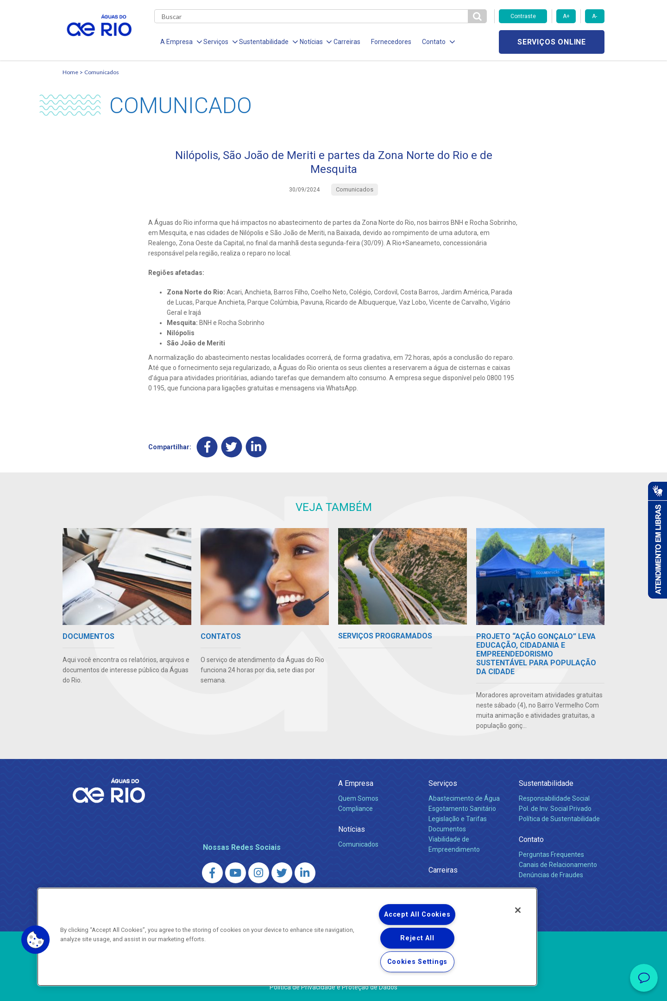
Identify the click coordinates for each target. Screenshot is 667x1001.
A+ (566, 16)
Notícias (351, 829)
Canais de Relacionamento (558, 864)
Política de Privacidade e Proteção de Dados (333, 987)
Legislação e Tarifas (457, 818)
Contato (531, 839)
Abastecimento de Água (464, 798)
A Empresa (355, 783)
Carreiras (344, 41)
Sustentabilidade (546, 783)
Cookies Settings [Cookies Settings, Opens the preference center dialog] (417, 962)
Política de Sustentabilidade (559, 818)
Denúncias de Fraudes (551, 875)
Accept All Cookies (417, 914)
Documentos (447, 829)
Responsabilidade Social (554, 798)
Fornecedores (388, 41)
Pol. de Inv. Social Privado (555, 808)
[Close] (518, 910)
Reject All (417, 938)
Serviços (442, 783)
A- (594, 16)
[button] (35, 940)
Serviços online (551, 42)
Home (70, 72)
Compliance (355, 808)
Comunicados (101, 72)
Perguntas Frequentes (551, 854)
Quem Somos (358, 798)
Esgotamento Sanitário (462, 808)
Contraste (523, 16)
